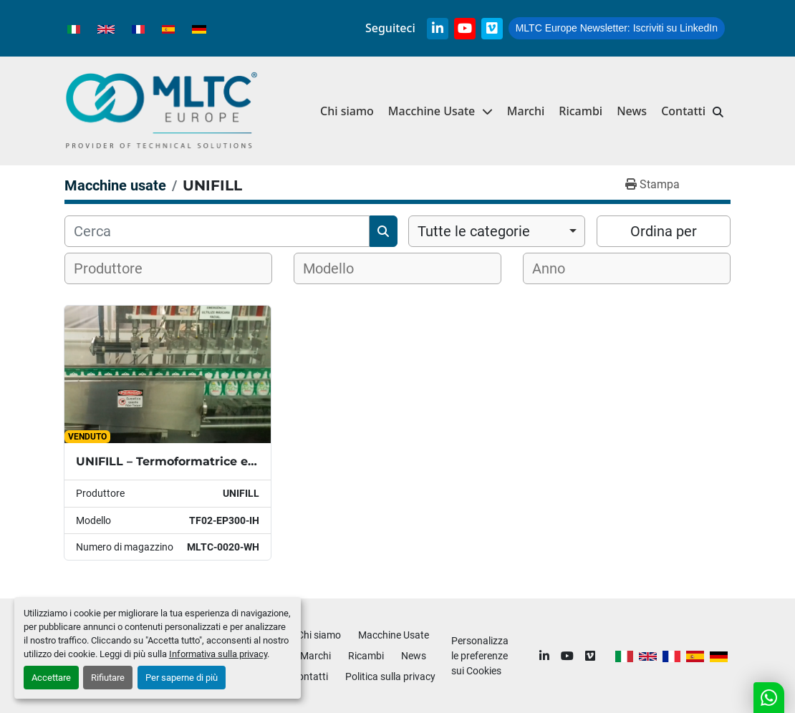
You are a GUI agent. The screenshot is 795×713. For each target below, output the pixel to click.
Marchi (526, 111)
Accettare (51, 677)
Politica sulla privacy (390, 676)
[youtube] (465, 28)
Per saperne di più (181, 677)
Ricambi (580, 111)
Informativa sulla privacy (218, 654)
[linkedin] (437, 28)
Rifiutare (108, 677)
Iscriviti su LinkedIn (617, 28)
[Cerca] (217, 231)
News (632, 111)
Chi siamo (347, 111)
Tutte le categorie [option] (474, 231)
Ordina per (663, 231)
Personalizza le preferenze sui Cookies (480, 655)
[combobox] (496, 231)
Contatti (683, 111)
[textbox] (117, 268)
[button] (440, 111)
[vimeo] (492, 28)
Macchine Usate (431, 111)
